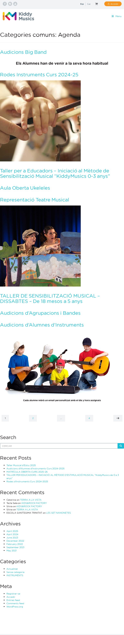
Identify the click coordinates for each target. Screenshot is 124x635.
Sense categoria (15, 572)
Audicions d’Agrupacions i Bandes (40, 313)
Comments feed (15, 603)
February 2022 (14, 544)
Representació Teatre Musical (34, 199)
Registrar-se (13, 593)
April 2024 (12, 534)
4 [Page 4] (90, 418)
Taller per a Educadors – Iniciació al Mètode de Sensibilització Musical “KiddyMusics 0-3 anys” (55, 173)
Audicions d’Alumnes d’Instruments (42, 325)
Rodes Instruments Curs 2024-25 (39, 74)
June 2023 (12, 537)
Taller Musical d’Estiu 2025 (21, 465)
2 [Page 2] (34, 418)
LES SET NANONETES (58, 512)
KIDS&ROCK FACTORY (34, 503)
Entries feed (13, 600)
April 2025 (12, 531)
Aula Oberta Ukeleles (25, 188)
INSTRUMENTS (14, 575)
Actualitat (12, 568)
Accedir (114, 3)
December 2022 (15, 540)
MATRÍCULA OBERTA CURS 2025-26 (27, 471)
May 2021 (11, 550)
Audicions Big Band (23, 52)
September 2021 (15, 547)
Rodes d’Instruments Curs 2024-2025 (27, 481)
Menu (116, 16)
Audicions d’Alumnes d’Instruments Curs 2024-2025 (35, 468)
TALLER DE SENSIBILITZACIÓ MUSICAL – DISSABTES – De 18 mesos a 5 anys (50, 298)
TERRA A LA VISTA (30, 499)
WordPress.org (14, 606)
